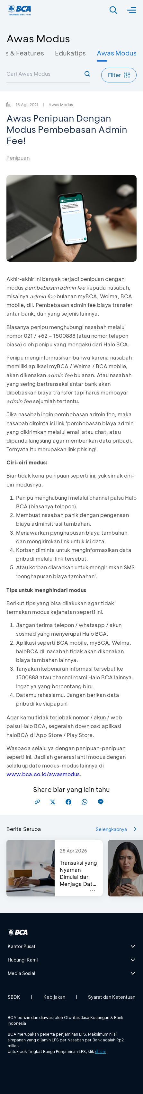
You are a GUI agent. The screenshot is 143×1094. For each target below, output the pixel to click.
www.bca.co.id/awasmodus (43, 774)
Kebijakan (54, 997)
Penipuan (18, 157)
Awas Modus (117, 53)
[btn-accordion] (71, 946)
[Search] (113, 10)
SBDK (14, 997)
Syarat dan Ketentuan (111, 997)
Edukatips (70, 53)
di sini (100, 1051)
